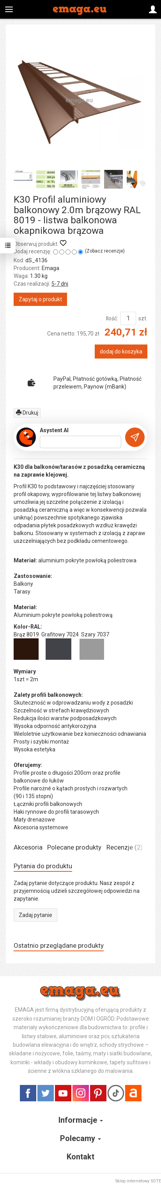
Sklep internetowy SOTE (138, 1181)
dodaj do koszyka (121, 351)
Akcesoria (28, 847)
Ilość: (112, 318)
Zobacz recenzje (105, 251)
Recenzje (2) (124, 847)
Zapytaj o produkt (40, 299)
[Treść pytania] (80, 442)
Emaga (50, 268)
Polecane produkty (74, 847)
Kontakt (80, 1156)
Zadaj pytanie (35, 915)
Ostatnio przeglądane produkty (59, 945)
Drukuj (27, 413)
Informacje (80, 1120)
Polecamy (80, 1138)
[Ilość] (128, 318)
